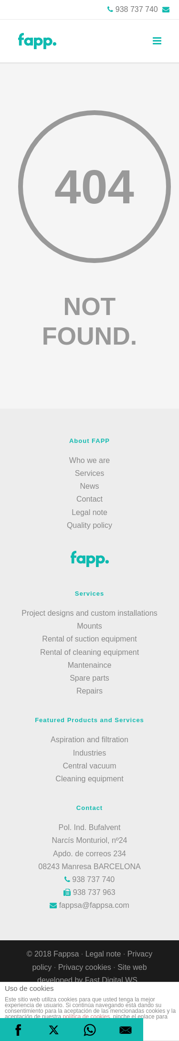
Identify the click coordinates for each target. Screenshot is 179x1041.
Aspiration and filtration (89, 740)
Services (89, 473)
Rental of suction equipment (89, 639)
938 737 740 (137, 9)
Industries (89, 753)
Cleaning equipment (89, 779)
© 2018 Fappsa (53, 954)
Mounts (89, 626)
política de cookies (86, 1016)
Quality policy (89, 525)
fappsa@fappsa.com (89, 905)
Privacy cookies (86, 967)
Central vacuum (89, 766)
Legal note (89, 512)
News (89, 486)
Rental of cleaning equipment (89, 652)
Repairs (89, 691)
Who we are (89, 460)
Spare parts (89, 678)
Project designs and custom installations (89, 613)
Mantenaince (90, 665)
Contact (89, 499)
